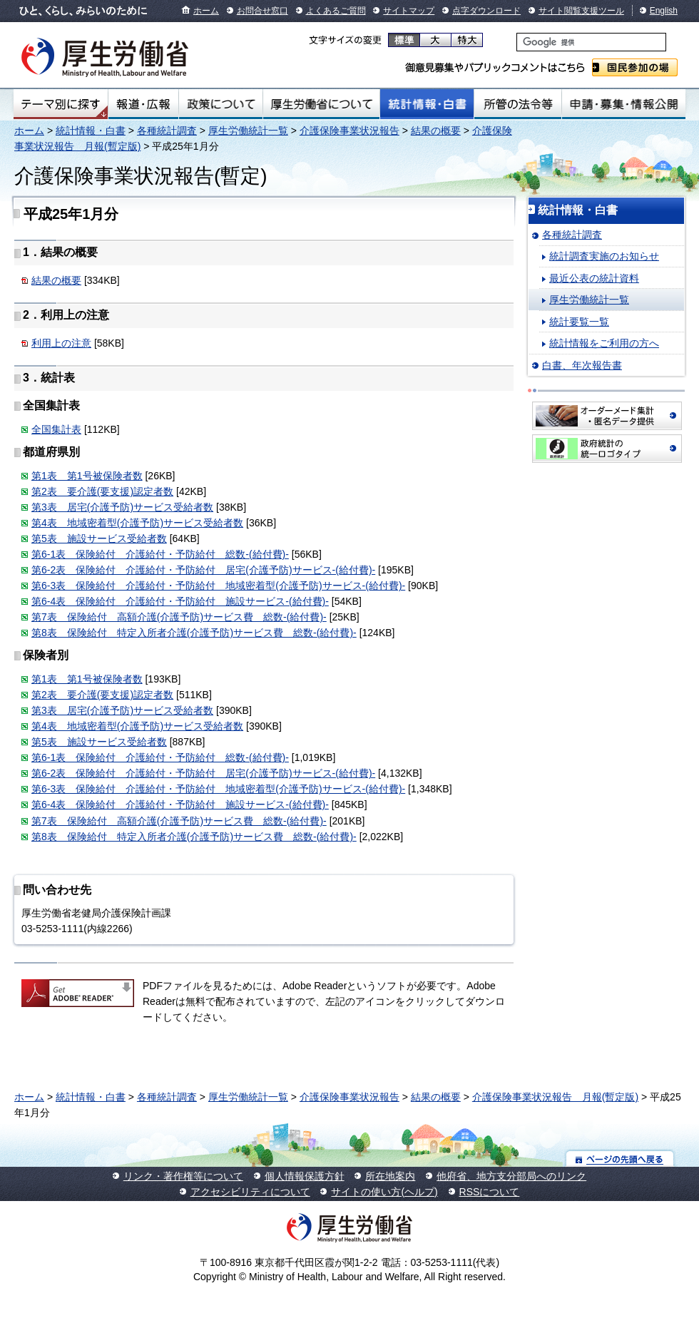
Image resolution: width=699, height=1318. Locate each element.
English (664, 11)
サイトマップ (408, 11)
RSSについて (489, 1191)
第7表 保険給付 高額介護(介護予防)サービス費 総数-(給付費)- (179, 617)
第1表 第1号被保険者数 (87, 475)
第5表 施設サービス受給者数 (99, 538)
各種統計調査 (167, 130)
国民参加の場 (635, 67)
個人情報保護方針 (305, 1176)
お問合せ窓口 (262, 11)
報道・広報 (143, 104)
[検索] (591, 42)
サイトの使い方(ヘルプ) (384, 1191)
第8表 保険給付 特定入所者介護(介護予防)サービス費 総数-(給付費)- (194, 632)
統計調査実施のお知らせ (604, 256)
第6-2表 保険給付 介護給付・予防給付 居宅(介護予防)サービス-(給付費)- (203, 570)
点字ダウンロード (486, 11)
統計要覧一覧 (579, 321)
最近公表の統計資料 (594, 278)
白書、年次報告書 (582, 365)
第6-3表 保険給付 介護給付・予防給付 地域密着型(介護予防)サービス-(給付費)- (218, 585)
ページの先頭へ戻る (620, 1158)
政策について (220, 104)
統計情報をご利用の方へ (604, 343)
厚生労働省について (321, 104)
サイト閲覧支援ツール (581, 11)
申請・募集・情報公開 (623, 104)
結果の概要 (436, 130)
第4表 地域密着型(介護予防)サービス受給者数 (137, 522)
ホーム (206, 11)
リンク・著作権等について (183, 1176)
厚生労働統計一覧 (248, 130)
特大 (466, 40)
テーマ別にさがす (60, 104)
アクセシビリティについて (250, 1191)
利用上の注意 (61, 343)
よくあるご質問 (336, 11)
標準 (404, 40)
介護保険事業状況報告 (349, 130)
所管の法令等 (517, 104)
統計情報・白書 (427, 104)
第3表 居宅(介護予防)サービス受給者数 (122, 507)
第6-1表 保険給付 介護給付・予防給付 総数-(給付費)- (160, 554)
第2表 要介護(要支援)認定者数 (102, 491)
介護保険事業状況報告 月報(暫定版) (555, 1097)
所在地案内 (390, 1176)
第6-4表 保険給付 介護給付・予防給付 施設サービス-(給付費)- (180, 601)
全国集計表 (56, 429)
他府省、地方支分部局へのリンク (511, 1176)
